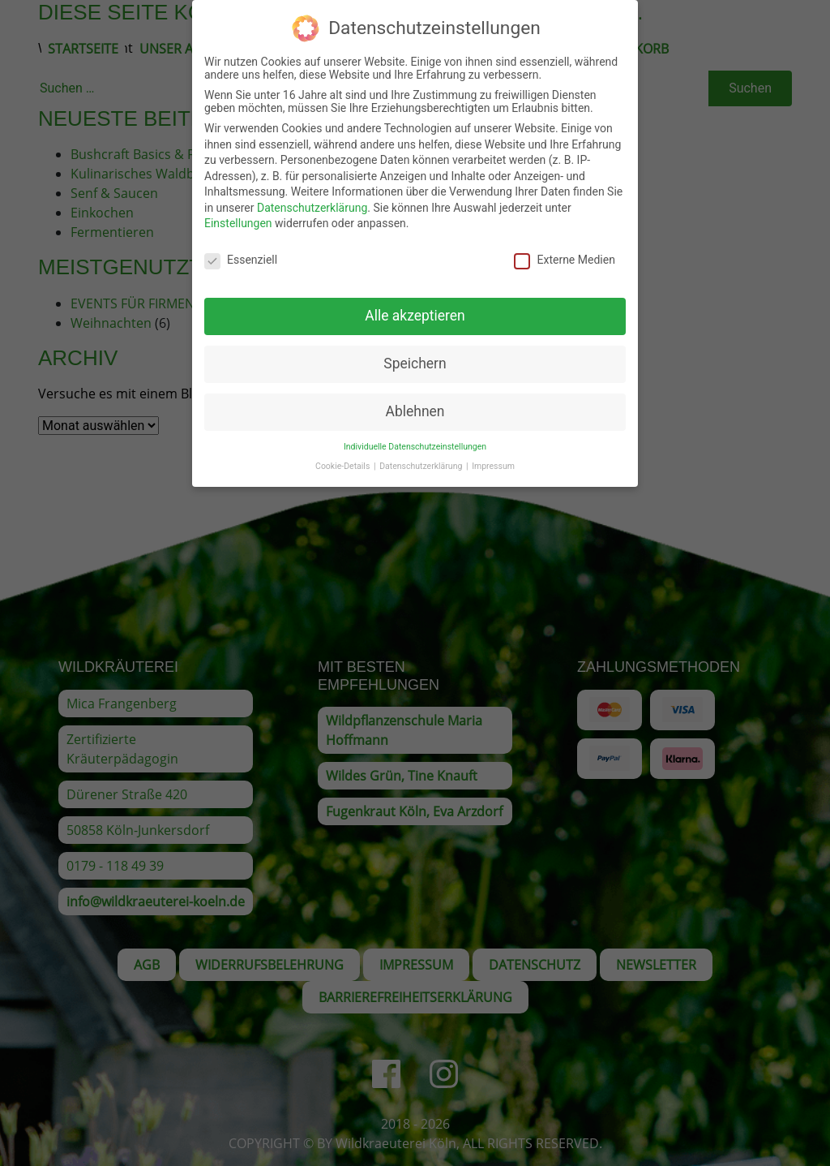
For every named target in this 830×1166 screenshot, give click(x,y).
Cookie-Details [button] (343, 458)
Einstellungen (238, 215)
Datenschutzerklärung (312, 199)
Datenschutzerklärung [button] (421, 458)
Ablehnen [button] (414, 403)
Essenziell (240, 251)
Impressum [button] (493, 458)
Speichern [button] (414, 355)
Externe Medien (564, 251)
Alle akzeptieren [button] (415, 307)
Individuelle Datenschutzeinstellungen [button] (415, 438)
